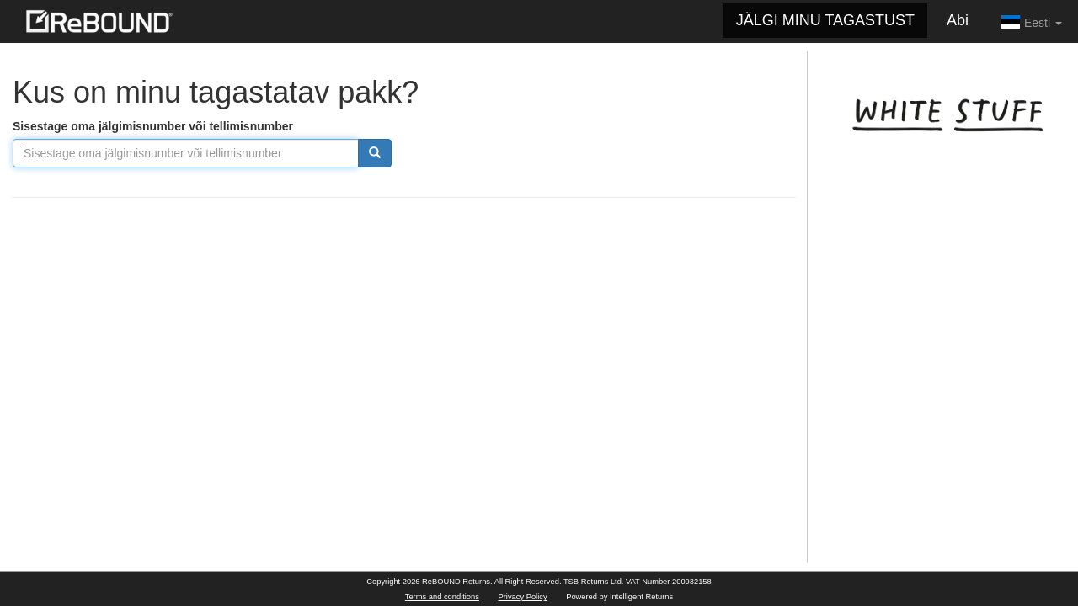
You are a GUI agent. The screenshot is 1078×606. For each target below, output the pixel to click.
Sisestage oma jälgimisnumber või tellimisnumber (153, 126)
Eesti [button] (1031, 22)
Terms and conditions (442, 597)
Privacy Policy (523, 597)
